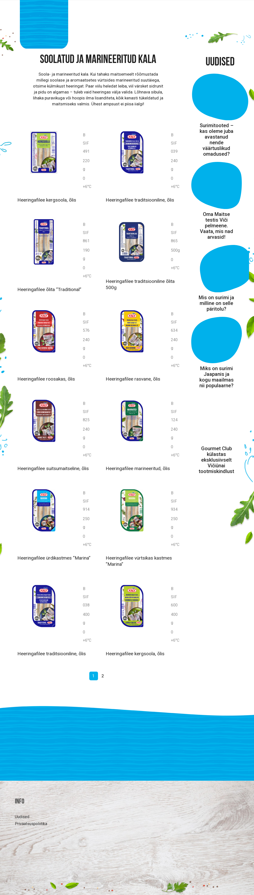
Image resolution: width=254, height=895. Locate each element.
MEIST (204, 32)
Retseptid (174, 32)
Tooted (108, 32)
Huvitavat (140, 32)
